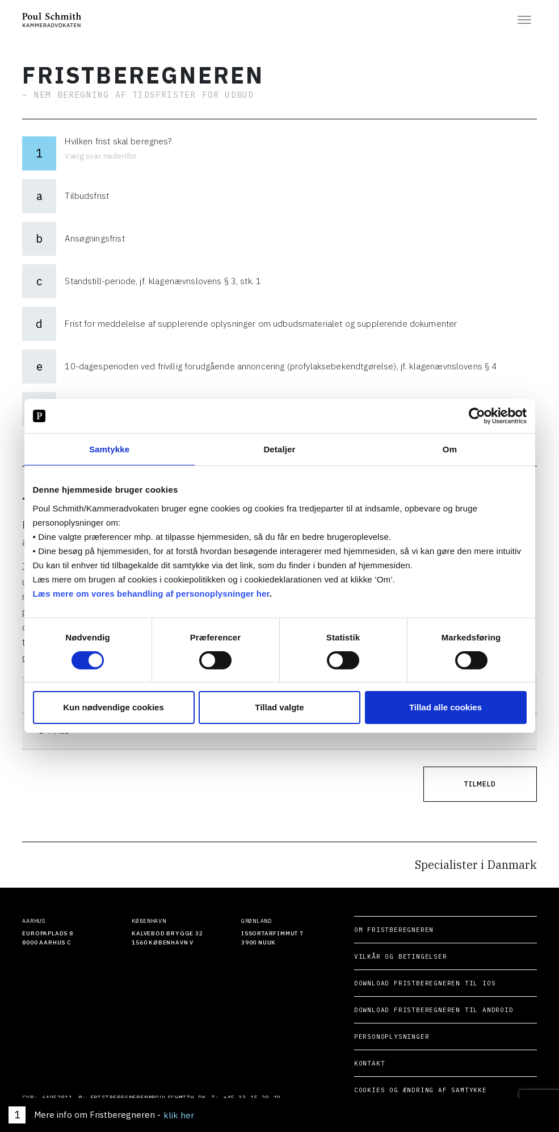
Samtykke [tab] (109, 449)
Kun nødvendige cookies (113, 707)
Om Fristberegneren (383, 930)
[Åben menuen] (524, 20)
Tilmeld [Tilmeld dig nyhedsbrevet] (480, 784)
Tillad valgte (279, 707)
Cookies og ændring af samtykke (409, 1090)
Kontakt (359, 1063)
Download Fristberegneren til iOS (414, 983)
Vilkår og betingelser (389, 956)
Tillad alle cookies (445, 707)
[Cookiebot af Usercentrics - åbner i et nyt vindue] (477, 415)
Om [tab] (450, 449)
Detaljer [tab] (279, 449)
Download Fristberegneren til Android (423, 1010)
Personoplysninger (381, 1037)
